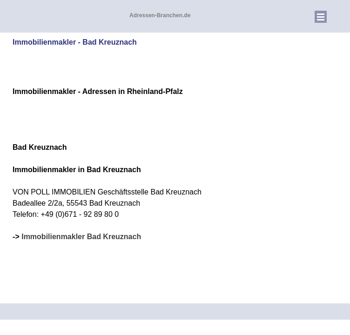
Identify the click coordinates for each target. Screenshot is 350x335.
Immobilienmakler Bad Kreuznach (81, 237)
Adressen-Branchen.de (159, 15)
